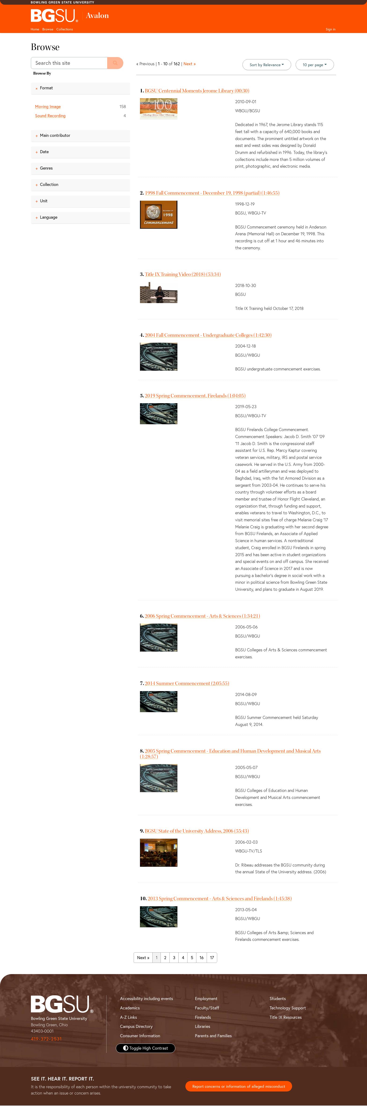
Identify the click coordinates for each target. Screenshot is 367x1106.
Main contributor (55, 135)
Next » (190, 63)
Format (46, 88)
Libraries (202, 1027)
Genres (46, 168)
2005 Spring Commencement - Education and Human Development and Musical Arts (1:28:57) (230, 754)
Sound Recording (50, 115)
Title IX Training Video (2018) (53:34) (183, 275)
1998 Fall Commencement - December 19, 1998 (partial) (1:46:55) (212, 193)
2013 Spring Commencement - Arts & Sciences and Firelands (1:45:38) (220, 899)
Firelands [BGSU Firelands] (203, 1017)
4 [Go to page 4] (183, 958)
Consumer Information (140, 1036)
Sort (263, 65)
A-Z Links (128, 1017)
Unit (44, 201)
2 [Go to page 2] (165, 958)
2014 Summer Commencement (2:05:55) (187, 684)
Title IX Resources (286, 1017)
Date (44, 152)
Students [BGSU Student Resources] (278, 999)
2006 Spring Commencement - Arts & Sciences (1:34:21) (202, 616)
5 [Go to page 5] (192, 958)
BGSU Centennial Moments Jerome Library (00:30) (197, 91)
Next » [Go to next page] (143, 958)
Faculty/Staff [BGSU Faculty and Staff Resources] (207, 1008)
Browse (47, 29)
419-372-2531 (46, 1039)
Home (35, 29)
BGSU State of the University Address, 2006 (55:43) (197, 831)
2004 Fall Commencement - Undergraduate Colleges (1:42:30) (208, 335)
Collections (64, 29)
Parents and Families (213, 1036)
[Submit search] (116, 63)
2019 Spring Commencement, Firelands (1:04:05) (195, 396)
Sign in (331, 29)
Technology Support (288, 1008)
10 (312, 65)
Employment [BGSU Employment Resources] (206, 999)
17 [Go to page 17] (212, 958)
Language (48, 217)
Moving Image (48, 106)
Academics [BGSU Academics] (130, 1008)
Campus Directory (136, 1027)
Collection (49, 184)
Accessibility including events (146, 999)
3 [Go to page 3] (174, 958)
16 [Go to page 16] (202, 958)
